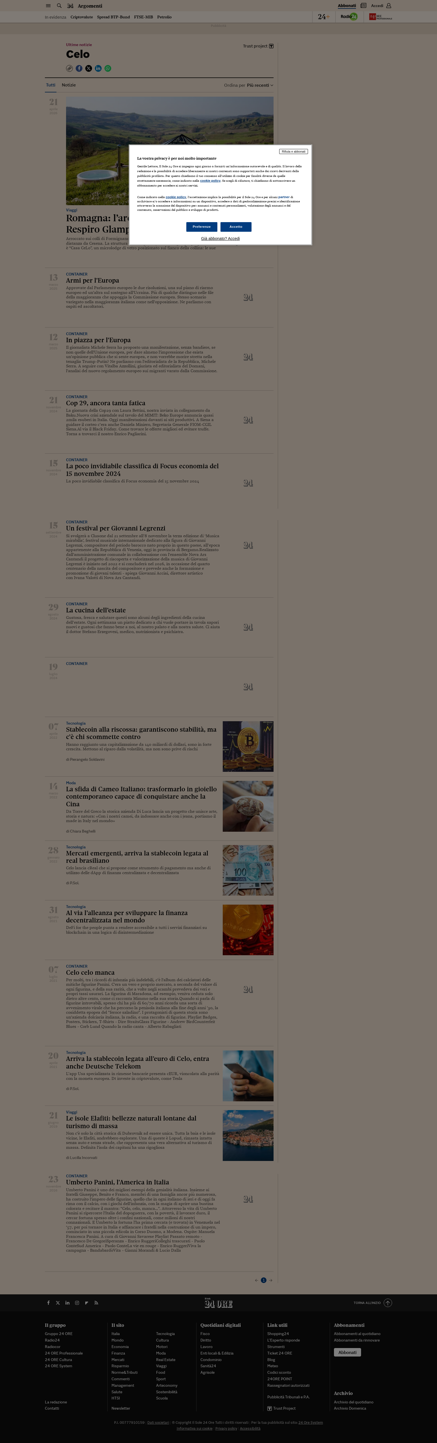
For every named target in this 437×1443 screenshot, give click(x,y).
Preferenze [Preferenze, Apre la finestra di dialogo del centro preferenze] (202, 226)
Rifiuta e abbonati (293, 151)
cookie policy (210, 180)
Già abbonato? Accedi (220, 238)
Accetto (236, 226)
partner (284, 197)
